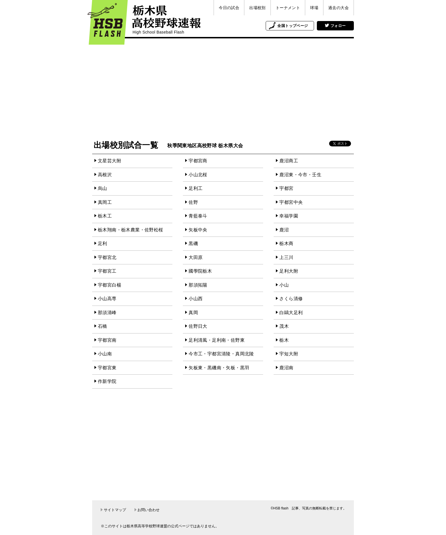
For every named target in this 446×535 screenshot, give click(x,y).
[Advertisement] (223, 89)
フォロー (335, 26)
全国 (292, 26)
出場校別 (257, 7)
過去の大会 (338, 7)
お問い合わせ (147, 510)
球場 (314, 7)
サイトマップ (113, 510)
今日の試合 (229, 7)
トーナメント (288, 7)
